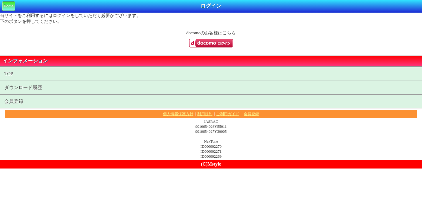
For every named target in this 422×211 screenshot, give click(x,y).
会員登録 (13, 101)
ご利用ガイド (227, 114)
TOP (8, 73)
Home (8, 6)
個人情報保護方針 (178, 114)
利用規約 (204, 114)
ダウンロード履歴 (23, 87)
